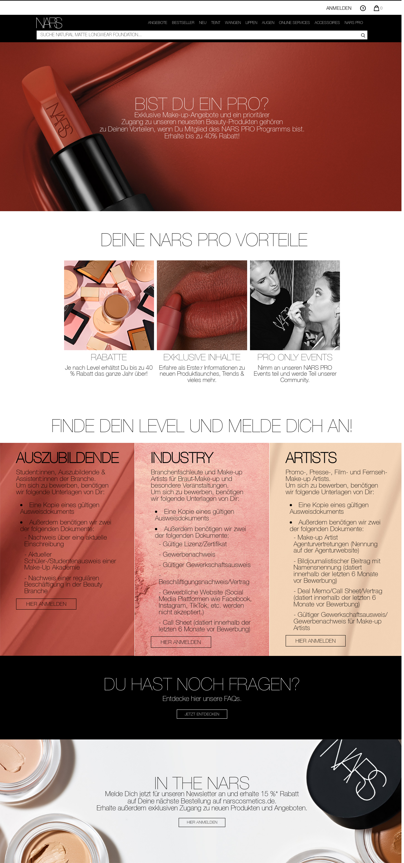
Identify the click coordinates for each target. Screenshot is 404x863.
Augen (268, 22)
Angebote (157, 22)
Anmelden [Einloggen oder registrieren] (339, 8)
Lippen (251, 22)
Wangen (233, 22)
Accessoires (327, 22)
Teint (215, 22)
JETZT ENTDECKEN (202, 713)
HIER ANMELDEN (46, 604)
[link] (49, 22)
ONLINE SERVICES (294, 22)
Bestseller (183, 22)
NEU (202, 22)
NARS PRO (354, 22)
